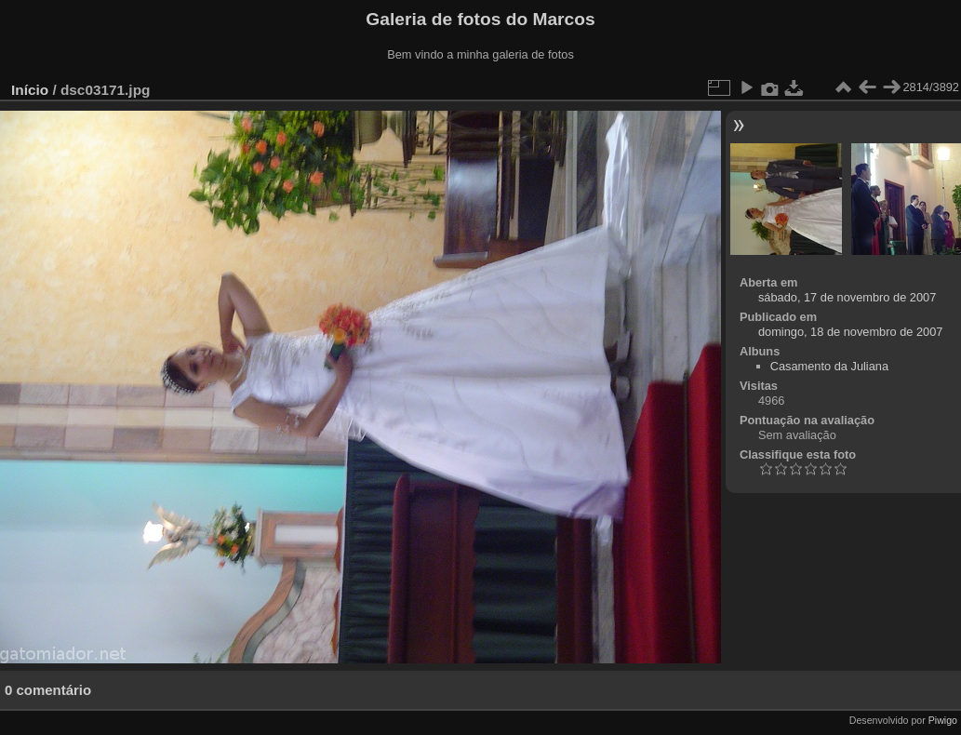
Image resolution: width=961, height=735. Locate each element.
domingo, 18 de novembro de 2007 (850, 332)
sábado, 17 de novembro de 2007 (847, 297)
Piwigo (942, 720)
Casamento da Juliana (829, 366)
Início (29, 90)
